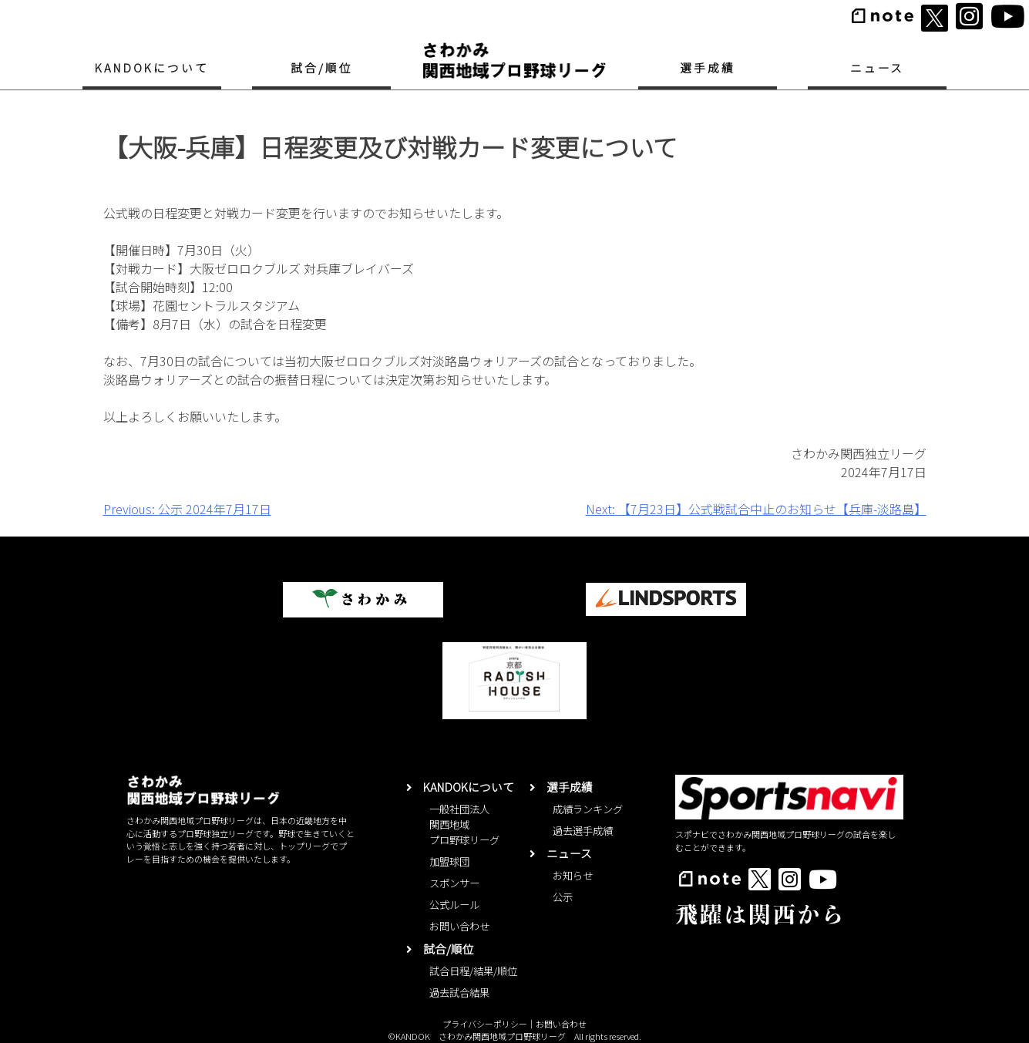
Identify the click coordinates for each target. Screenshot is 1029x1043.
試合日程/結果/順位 (473, 971)
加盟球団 (449, 861)
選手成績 (707, 67)
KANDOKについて (151, 67)
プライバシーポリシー (484, 1024)
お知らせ (573, 875)
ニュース (877, 67)
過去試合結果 (459, 992)
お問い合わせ (459, 926)
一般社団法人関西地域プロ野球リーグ (464, 824)
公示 (563, 897)
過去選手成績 (583, 830)
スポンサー (454, 883)
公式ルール (454, 904)
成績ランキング (588, 809)
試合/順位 (322, 67)
